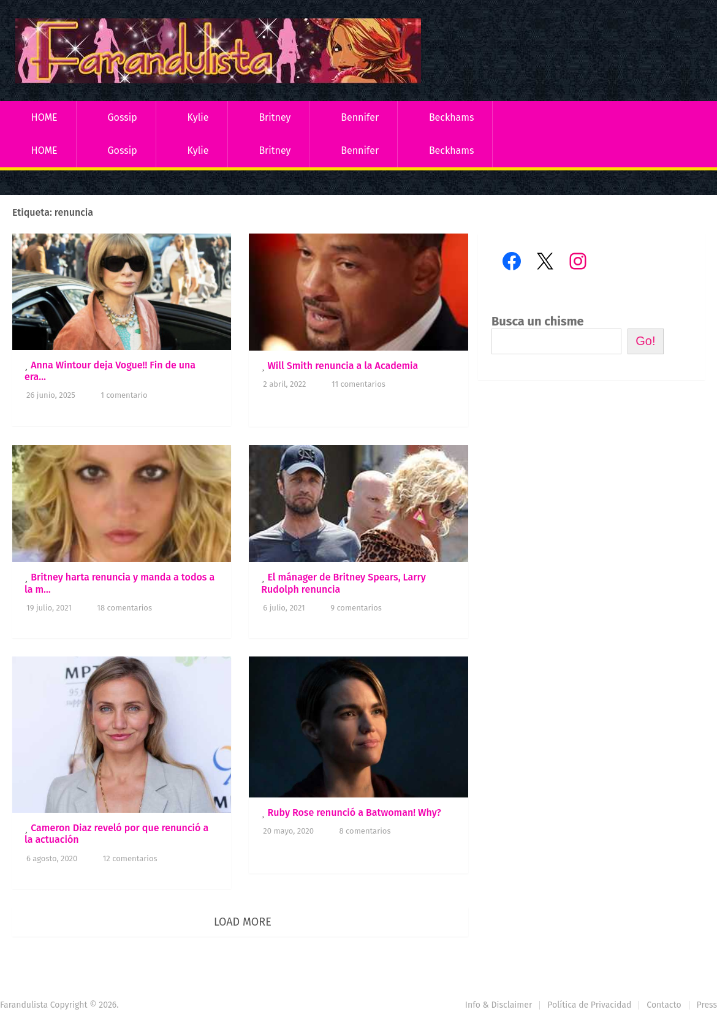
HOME (44, 117)
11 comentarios (358, 384)
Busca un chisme (537, 321)
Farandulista (24, 1005)
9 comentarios (356, 607)
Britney (274, 117)
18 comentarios (124, 607)
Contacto (664, 1005)
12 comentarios (130, 858)
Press (707, 1005)
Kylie (198, 117)
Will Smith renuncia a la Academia (342, 365)
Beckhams (451, 117)
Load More (242, 922)
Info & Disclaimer (499, 1005)
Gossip (122, 117)
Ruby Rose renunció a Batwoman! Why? (354, 812)
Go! (645, 341)
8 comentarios (365, 830)
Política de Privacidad (589, 1005)
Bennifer (360, 117)
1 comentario (124, 395)
